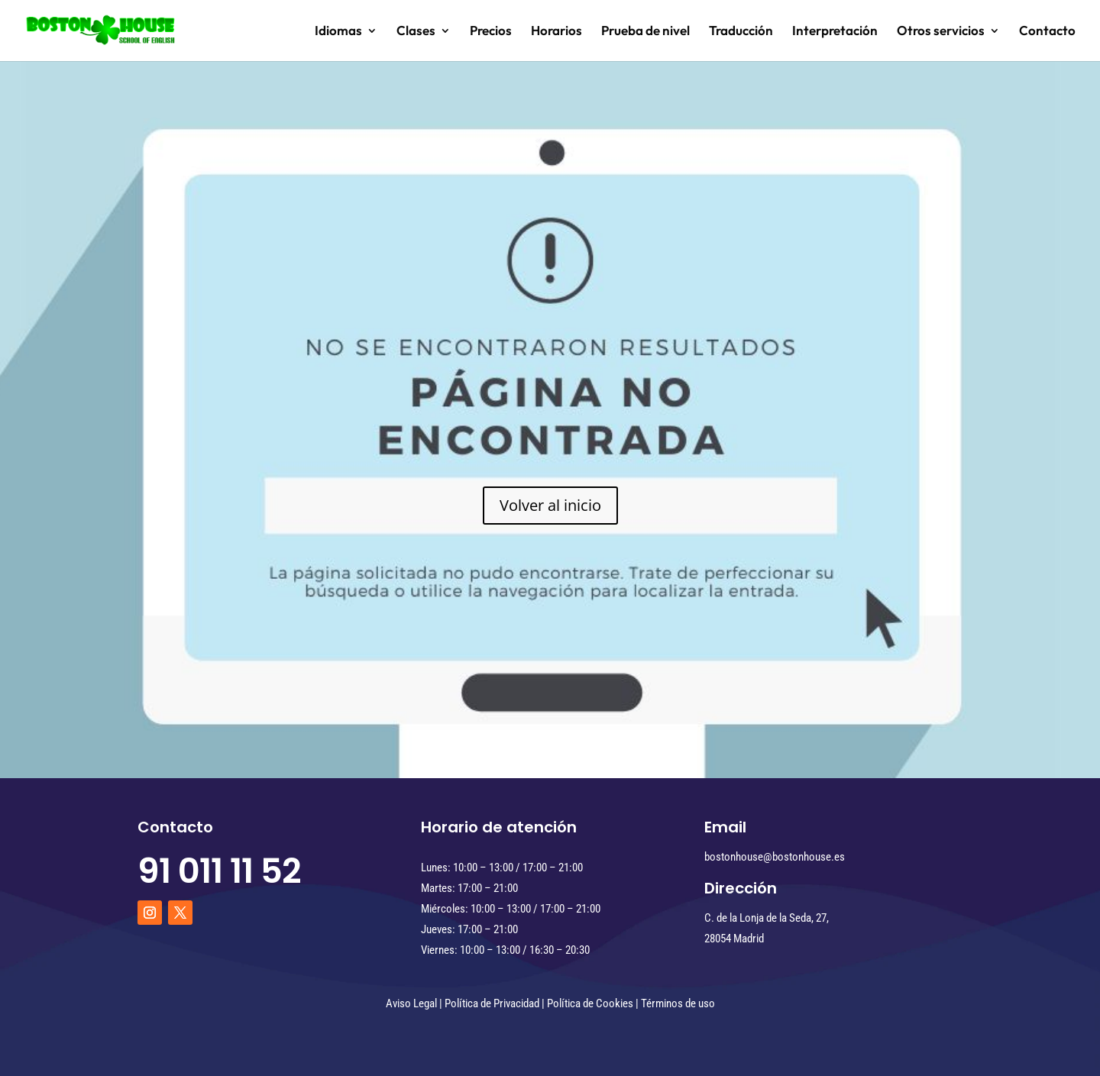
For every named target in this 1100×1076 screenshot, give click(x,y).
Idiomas (338, 31)
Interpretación (835, 31)
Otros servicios (941, 31)
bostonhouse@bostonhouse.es (774, 857)
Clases (415, 31)
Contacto (1047, 31)
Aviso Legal (411, 1003)
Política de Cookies (590, 1003)
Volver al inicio (550, 505)
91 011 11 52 (219, 871)
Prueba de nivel (645, 31)
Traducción (741, 31)
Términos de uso (678, 1003)
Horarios (556, 31)
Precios (491, 31)
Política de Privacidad (492, 1003)
